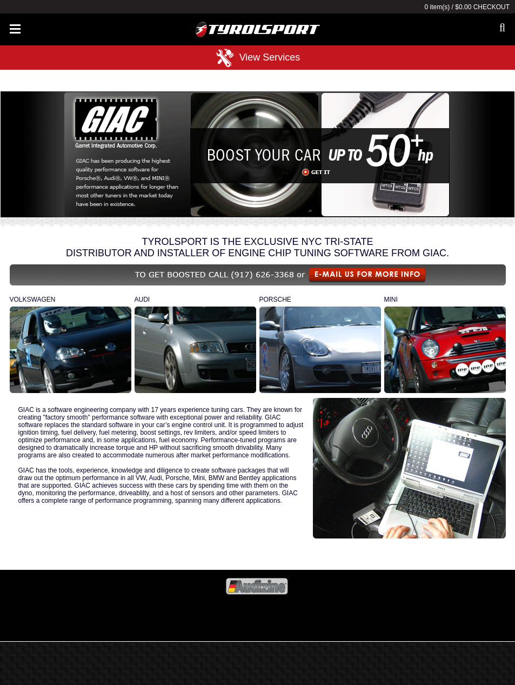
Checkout (491, 7)
